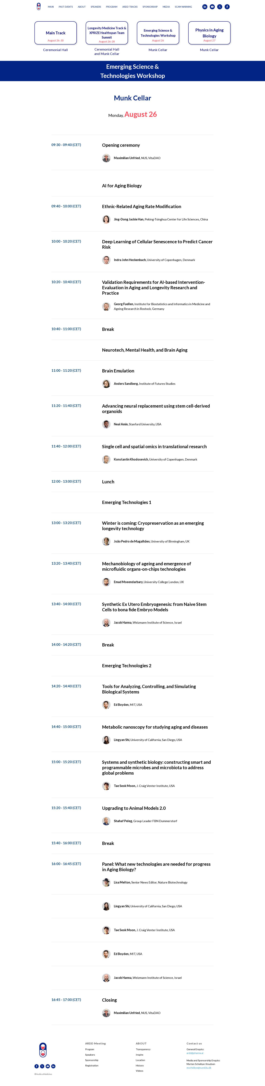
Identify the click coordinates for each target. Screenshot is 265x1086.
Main (51, 6)
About (82, 6)
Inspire (139, 1054)
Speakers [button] (96, 6)
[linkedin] (204, 6)
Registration (91, 1065)
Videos (139, 1070)
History (140, 1065)
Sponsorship (91, 1060)
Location (140, 1060)
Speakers (90, 1054)
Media (166, 6)
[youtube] (212, 6)
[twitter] (219, 6)
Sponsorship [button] (150, 6)
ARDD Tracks (130, 6)
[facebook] (227, 6)
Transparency (143, 1049)
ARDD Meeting (95, 1043)
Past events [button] (66, 6)
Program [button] (111, 6)
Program (89, 1049)
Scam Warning (183, 6)
